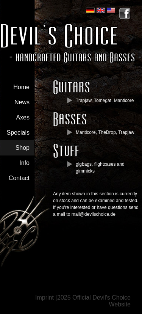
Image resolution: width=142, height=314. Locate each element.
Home (21, 87)
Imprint (44, 297)
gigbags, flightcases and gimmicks (100, 168)
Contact (19, 178)
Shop (23, 147)
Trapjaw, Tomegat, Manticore (105, 100)
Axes (23, 117)
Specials (18, 132)
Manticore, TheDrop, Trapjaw (105, 132)
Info (24, 163)
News (22, 102)
